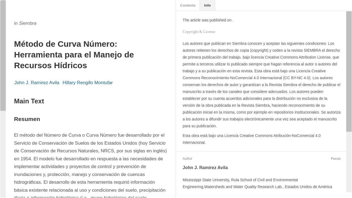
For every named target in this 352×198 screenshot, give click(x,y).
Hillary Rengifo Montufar (88, 82)
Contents (188, 5)
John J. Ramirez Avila (36, 82)
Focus (335, 159)
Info (207, 5)
